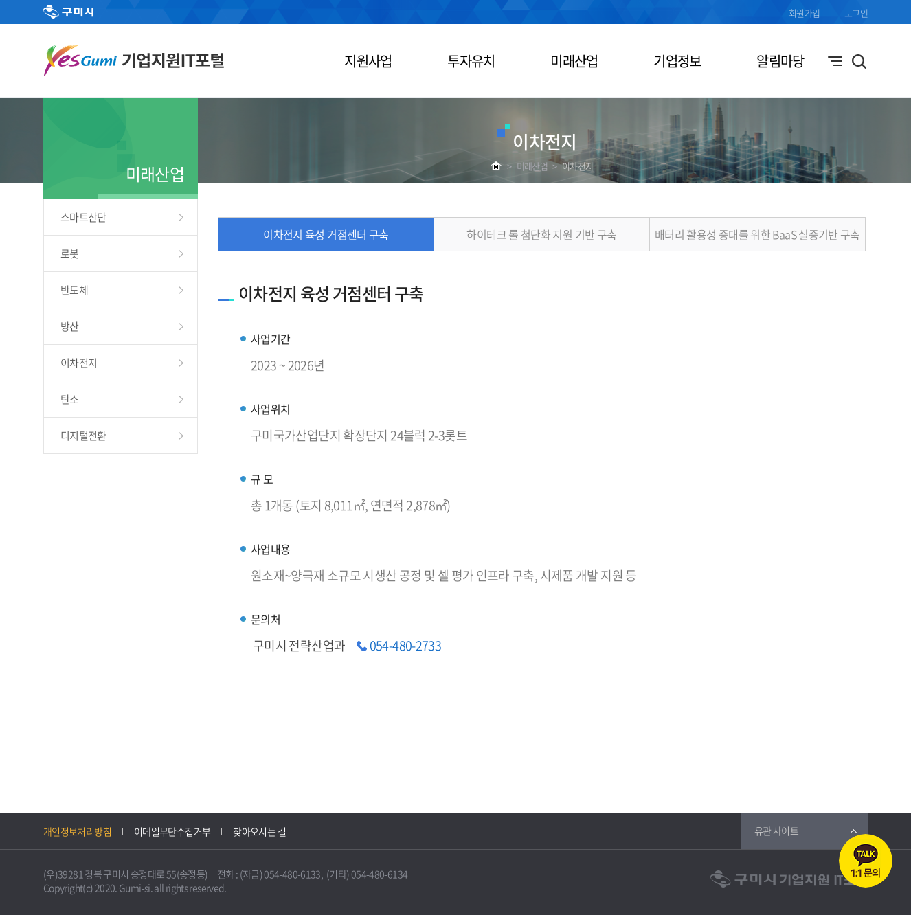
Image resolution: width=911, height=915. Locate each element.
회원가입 (804, 12)
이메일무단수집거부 (172, 831)
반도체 (74, 289)
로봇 (69, 253)
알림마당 (780, 61)
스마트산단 (83, 217)
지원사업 (368, 61)
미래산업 (574, 61)
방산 (69, 326)
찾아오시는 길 (259, 831)
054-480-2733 (405, 645)
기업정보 (677, 61)
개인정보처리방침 (77, 831)
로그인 (856, 12)
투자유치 (471, 61)
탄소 (69, 399)
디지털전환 (83, 435)
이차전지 (577, 165)
